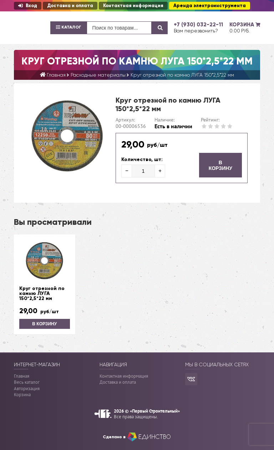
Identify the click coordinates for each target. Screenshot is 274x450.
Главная (21, 376)
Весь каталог (27, 382)
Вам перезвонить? (196, 30)
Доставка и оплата (70, 6)
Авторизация (27, 389)
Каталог (68, 27)
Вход (27, 6)
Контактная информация (133, 6)
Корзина (22, 395)
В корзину (220, 165)
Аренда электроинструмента (209, 6)
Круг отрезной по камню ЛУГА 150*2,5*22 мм (42, 293)
